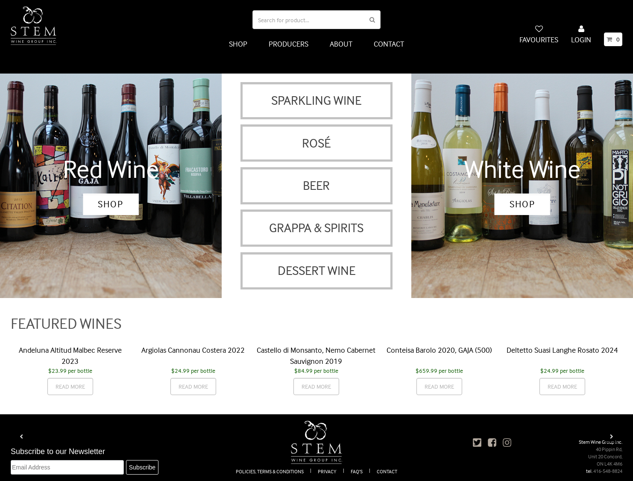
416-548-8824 (607, 471)
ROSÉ (316, 143)
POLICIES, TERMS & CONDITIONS (270, 471)
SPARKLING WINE (316, 100)
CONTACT (389, 44)
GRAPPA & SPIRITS (316, 228)
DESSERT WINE (316, 270)
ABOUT (341, 44)
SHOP (238, 44)
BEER (316, 185)
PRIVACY (327, 471)
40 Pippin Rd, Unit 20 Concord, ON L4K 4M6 (605, 456)
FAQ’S (357, 471)
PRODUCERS (288, 44)
